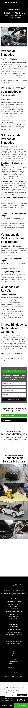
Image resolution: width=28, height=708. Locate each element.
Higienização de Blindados (14, 636)
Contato (14, 656)
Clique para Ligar (8, 420)
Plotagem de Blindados (14, 645)
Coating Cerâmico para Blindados (14, 632)
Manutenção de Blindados (16, 15)
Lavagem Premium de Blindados (14, 639)
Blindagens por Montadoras (14, 604)
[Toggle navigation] (25, 3)
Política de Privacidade (18, 692)
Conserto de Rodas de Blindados (14, 634)
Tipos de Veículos (14, 608)
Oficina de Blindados (14, 614)
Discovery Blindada (14, 626)
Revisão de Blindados (14, 616)
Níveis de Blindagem (14, 606)
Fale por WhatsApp (14, 371)
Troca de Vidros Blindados (14, 621)
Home (6, 15)
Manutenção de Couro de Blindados (14, 641)
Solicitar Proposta (14, 399)
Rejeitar (11, 695)
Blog (14, 653)
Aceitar (22, 695)
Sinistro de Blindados (14, 618)
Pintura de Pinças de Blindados (14, 643)
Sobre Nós (14, 651)
